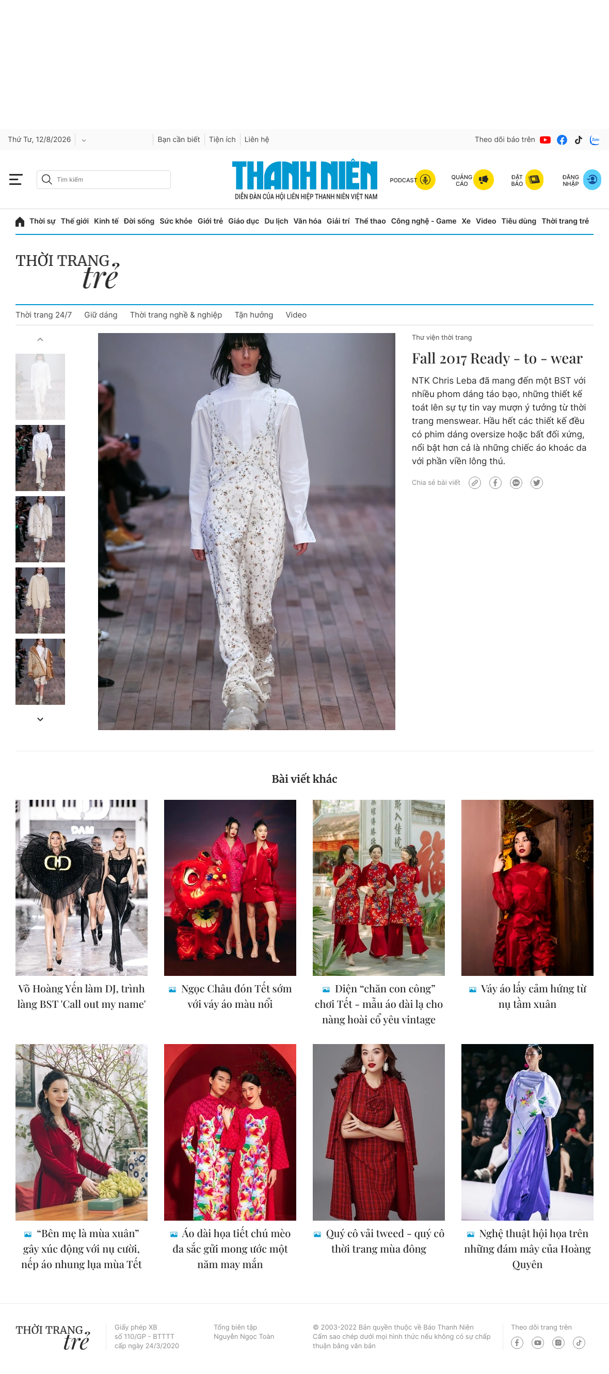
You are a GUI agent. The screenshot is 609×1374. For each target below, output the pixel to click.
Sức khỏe (176, 221)
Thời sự (42, 221)
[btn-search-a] (47, 179)
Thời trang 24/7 (43, 315)
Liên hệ (257, 139)
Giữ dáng (100, 315)
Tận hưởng (253, 315)
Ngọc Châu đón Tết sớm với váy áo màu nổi (235, 996)
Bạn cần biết (178, 139)
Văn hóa (308, 221)
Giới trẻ (210, 221)
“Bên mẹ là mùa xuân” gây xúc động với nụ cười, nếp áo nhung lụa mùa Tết (81, 1248)
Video (486, 221)
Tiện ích (222, 139)
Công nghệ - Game (424, 221)
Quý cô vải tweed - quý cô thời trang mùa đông (384, 1241)
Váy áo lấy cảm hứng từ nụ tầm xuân (532, 996)
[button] (40, 339)
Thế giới (75, 221)
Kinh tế (106, 221)
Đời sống (139, 221)
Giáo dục (243, 221)
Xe (466, 221)
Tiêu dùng (519, 221)
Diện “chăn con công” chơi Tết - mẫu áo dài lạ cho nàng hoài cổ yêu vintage (379, 1004)
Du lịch (276, 221)
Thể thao (370, 221)
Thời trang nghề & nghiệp (176, 315)
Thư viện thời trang (442, 338)
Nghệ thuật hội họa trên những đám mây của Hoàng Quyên (527, 1248)
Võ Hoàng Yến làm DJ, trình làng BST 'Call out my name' (81, 996)
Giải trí (338, 221)
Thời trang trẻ (565, 221)
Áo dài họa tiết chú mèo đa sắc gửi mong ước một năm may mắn (231, 1248)
